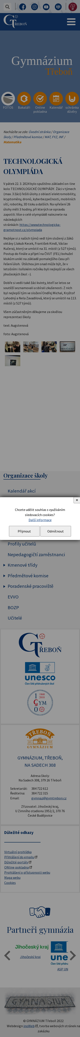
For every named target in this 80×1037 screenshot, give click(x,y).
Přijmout (24, 531)
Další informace (40, 520)
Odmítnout (55, 531)
